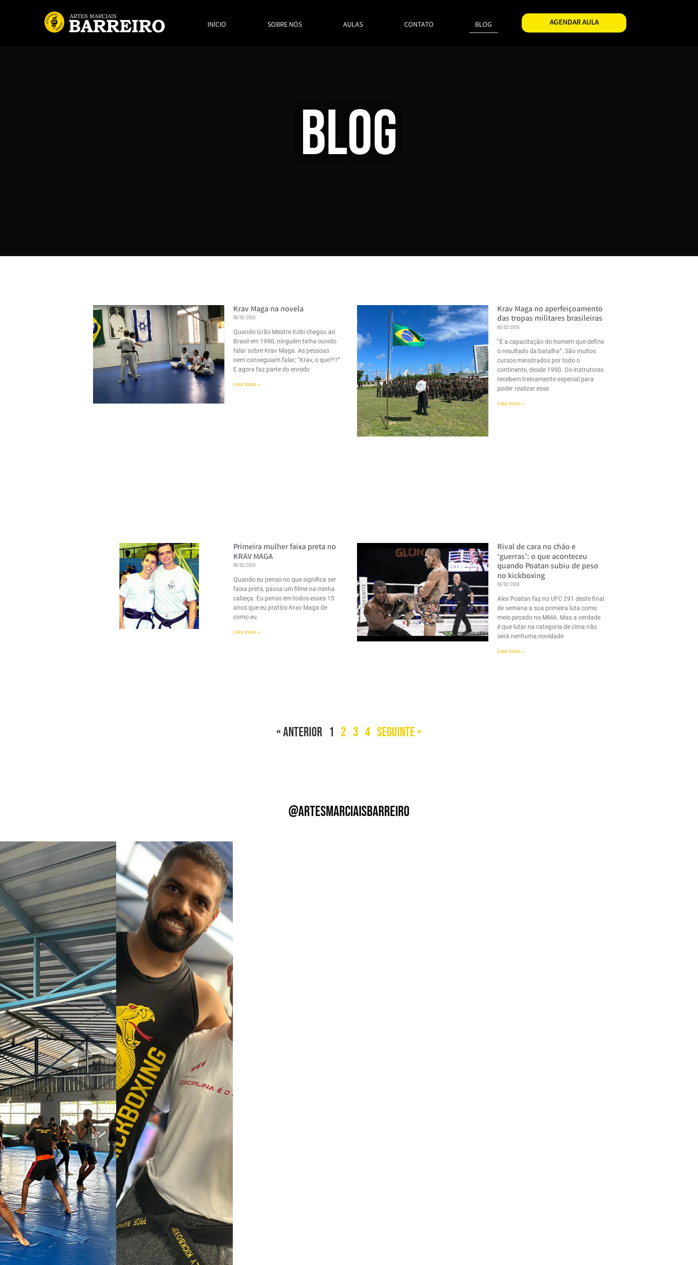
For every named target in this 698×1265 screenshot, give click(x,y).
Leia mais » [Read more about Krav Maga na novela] (246, 384)
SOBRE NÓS (285, 25)
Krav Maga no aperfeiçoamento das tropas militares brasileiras (550, 314)
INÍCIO (216, 25)
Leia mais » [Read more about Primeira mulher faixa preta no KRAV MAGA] (246, 632)
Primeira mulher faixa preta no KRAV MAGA (284, 552)
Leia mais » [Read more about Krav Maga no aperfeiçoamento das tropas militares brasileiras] (510, 403)
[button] (8, 1102)
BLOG (483, 25)
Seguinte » (399, 732)
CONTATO (419, 25)
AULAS (353, 25)
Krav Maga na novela (268, 309)
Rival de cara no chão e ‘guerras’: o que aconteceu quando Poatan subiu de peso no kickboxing (547, 562)
